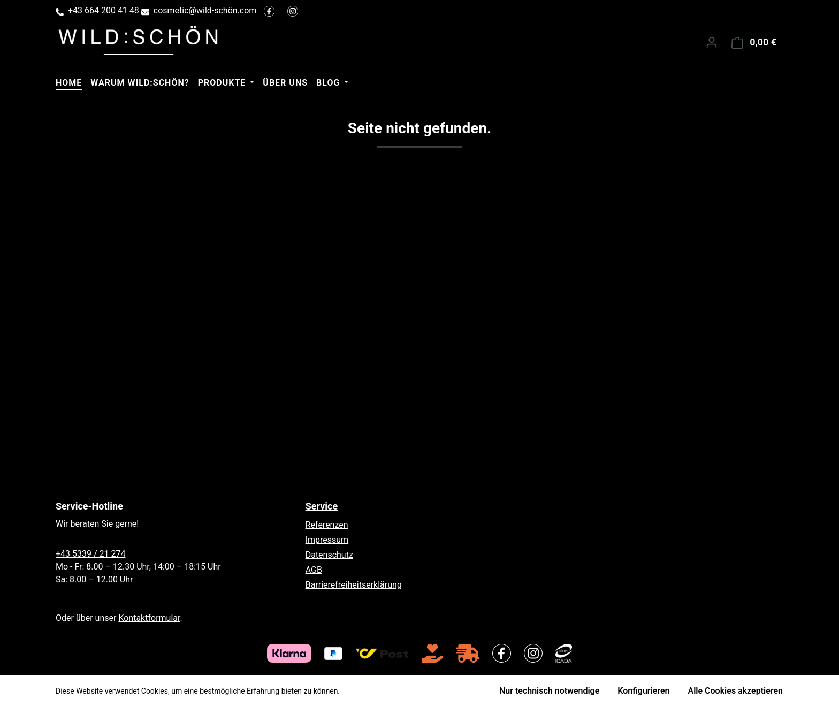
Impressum (327, 540)
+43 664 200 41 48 (103, 10)
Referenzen (327, 525)
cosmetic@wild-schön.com (205, 10)
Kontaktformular (149, 618)
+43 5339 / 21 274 (90, 554)
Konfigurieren (643, 691)
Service (322, 506)
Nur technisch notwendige (549, 691)
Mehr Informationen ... (379, 691)
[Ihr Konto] (711, 42)
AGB (314, 570)
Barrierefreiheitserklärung (354, 585)
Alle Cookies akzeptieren (735, 691)
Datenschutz (329, 555)
